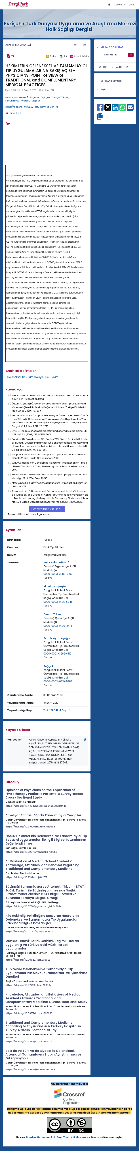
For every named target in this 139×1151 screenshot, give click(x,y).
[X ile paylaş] (107, 107)
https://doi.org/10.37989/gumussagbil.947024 (33, 906)
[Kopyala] (85, 739)
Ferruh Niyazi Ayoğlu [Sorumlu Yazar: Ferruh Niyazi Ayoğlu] (56, 638)
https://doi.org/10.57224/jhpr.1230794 (28, 985)
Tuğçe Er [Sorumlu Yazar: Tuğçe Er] (48, 666)
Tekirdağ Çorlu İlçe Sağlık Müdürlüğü (59, 620)
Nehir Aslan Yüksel (16, 97)
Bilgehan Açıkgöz (40, 97)
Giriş (131, 4)
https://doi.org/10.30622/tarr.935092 (27, 960)
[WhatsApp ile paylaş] (122, 109)
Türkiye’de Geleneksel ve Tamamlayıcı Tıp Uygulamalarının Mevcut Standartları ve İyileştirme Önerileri (46, 973)
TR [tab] (75, 44)
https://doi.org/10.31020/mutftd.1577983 (30, 1069)
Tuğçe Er (35, 100)
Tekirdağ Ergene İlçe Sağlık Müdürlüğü (60, 568)
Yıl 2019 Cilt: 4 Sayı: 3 (56, 710)
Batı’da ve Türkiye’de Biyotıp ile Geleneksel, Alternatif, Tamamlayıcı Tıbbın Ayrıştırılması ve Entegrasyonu (43, 1054)
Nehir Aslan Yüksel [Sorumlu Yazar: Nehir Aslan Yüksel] (56, 562)
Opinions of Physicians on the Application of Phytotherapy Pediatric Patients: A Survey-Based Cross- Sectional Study (44, 794)
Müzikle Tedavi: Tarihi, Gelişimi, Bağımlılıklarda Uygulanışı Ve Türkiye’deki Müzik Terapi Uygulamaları (42, 945)
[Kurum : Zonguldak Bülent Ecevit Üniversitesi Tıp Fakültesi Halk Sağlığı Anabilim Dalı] (64, 594)
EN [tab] (84, 44)
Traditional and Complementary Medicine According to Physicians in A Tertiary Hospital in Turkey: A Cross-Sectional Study (43, 1026)
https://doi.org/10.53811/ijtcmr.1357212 (28, 1041)
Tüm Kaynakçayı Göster (44, 508)
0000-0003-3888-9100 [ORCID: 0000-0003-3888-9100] (58, 574)
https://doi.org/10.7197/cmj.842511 (26, 877)
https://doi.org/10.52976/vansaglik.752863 (31, 852)
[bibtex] (51, 56)
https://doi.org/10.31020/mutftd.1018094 (30, 826)
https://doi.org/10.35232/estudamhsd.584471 (31, 106)
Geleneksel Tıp (16, 377)
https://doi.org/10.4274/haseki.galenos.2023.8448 (35, 806)
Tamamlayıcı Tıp (38, 377)
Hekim (54, 377)
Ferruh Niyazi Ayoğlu (17, 100)
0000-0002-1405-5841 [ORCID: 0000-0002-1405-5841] (57, 602)
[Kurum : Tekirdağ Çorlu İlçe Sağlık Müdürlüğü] (64, 620)
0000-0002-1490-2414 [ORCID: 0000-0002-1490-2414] (57, 626)
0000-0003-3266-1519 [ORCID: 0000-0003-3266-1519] (57, 653)
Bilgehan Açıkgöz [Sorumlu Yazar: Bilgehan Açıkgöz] (54, 586)
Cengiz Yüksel (60, 97)
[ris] (63, 56)
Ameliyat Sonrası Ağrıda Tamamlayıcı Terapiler (43, 815)
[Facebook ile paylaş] (100, 109)
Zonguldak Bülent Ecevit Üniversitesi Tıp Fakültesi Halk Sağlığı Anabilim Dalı (61, 594)
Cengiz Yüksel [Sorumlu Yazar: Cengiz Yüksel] (52, 614)
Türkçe (118, 4)
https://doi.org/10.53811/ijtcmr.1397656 (28, 1013)
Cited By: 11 (15, 113)
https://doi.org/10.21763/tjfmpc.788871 (29, 931)
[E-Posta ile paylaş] (130, 109)
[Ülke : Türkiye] (47, 578)
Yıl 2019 (12, 90)
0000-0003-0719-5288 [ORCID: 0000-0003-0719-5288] (57, 681)
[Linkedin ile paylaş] (115, 109)
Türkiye (47, 578)
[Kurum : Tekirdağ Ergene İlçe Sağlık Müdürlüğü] (64, 568)
